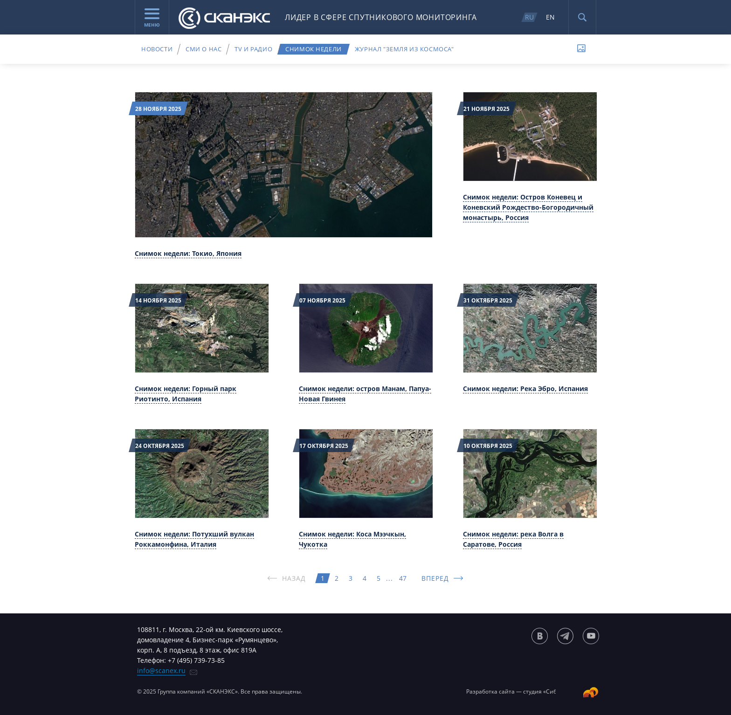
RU (529, 17)
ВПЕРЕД (435, 578)
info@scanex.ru (161, 670)
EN (550, 17)
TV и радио (253, 49)
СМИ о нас (203, 49)
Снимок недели (313, 49)
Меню (152, 18)
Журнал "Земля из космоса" (404, 49)
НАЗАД (294, 578)
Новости (156, 49)
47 (403, 578)
